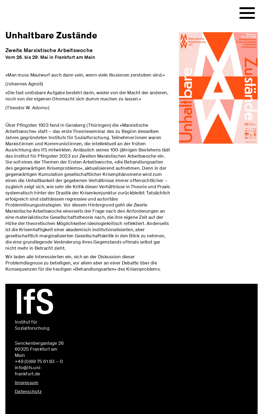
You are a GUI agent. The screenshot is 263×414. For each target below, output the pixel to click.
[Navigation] (247, 13)
